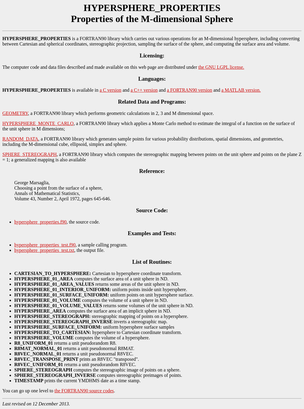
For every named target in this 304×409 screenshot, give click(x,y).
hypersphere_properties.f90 (40, 221)
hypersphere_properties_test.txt (44, 250)
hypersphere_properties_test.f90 (45, 244)
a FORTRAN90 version (189, 90)
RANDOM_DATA (20, 138)
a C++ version (144, 90)
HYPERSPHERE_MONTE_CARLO (38, 123)
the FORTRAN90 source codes (84, 390)
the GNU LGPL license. (221, 67)
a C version (110, 90)
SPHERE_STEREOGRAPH (29, 154)
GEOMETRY (15, 113)
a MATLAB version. (241, 90)
